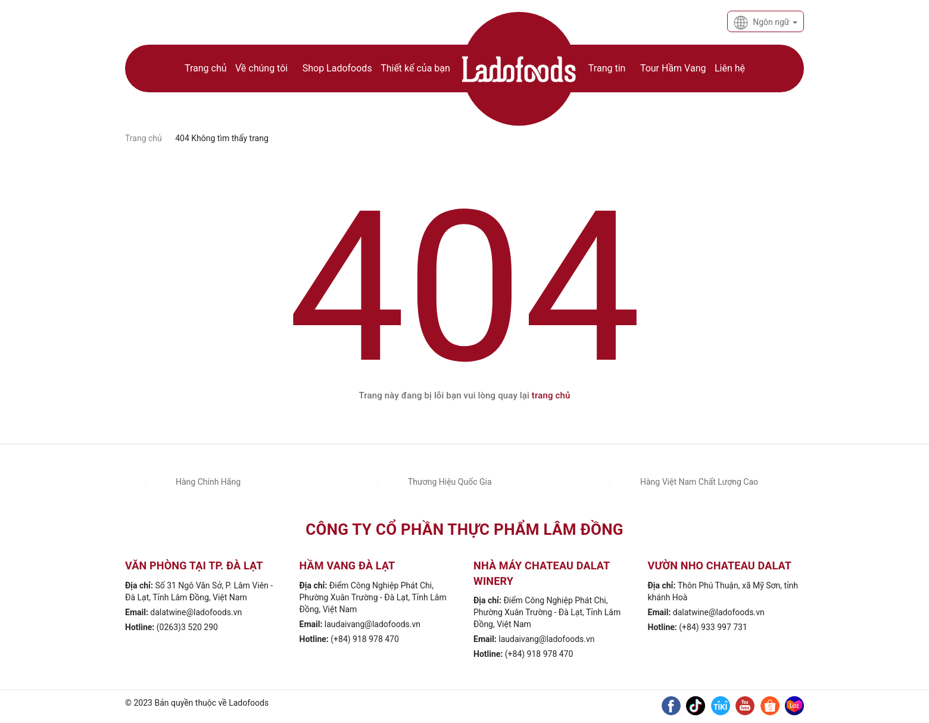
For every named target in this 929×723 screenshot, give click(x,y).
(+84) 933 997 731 (713, 627)
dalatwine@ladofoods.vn (196, 612)
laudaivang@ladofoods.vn (372, 624)
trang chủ (551, 395)
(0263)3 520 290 (187, 627)
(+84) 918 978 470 (365, 639)
